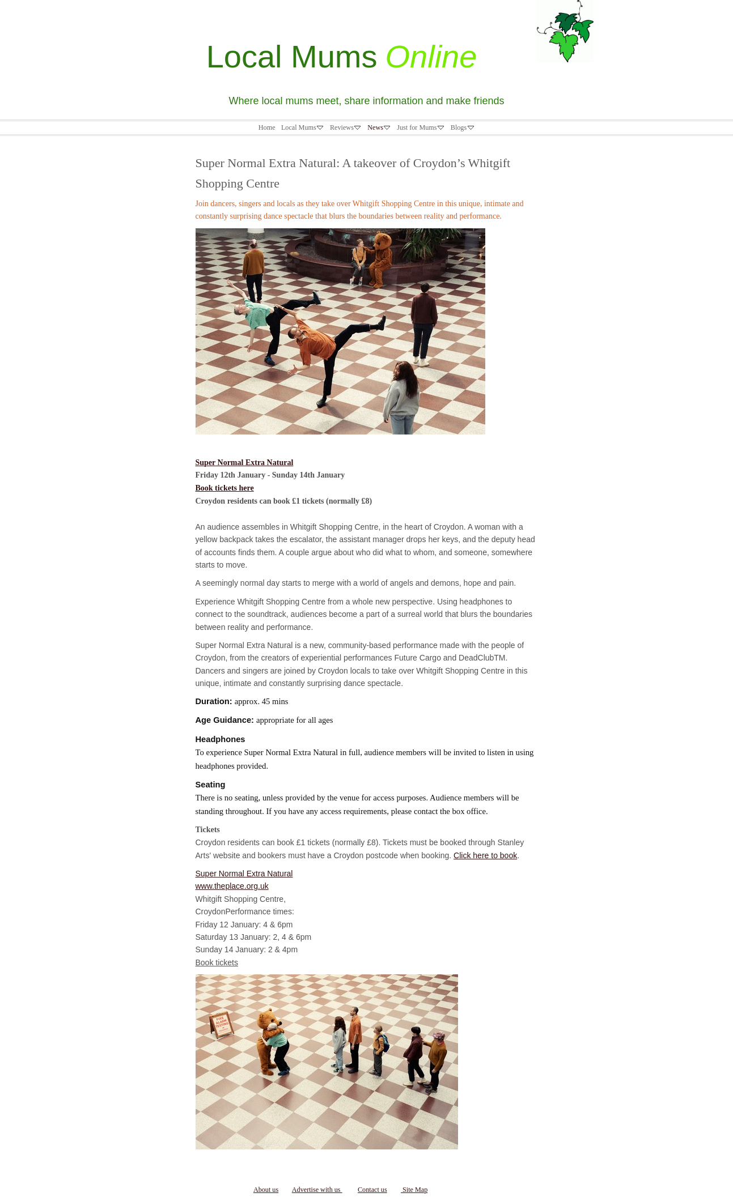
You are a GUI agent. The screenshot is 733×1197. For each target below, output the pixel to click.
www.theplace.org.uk (232, 886)
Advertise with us (317, 1190)
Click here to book (485, 855)
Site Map (414, 1190)
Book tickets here (225, 488)
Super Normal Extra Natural (245, 462)
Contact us (372, 1190)
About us (265, 1190)
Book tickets (217, 962)
